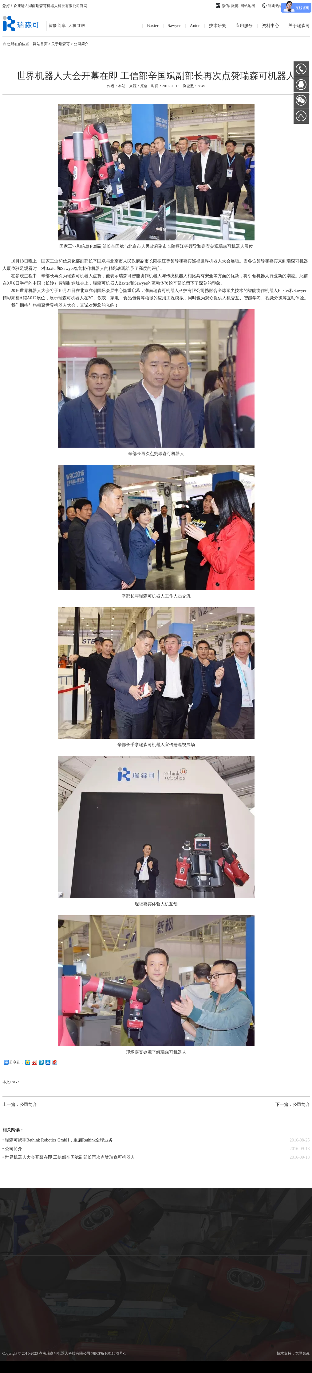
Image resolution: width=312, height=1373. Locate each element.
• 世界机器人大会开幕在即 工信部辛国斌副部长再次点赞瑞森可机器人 (68, 1157)
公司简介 (81, 44)
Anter (195, 25)
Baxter (152, 25)
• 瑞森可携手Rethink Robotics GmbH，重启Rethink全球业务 (57, 1140)
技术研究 (217, 25)
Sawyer (174, 25)
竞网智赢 (302, 1353)
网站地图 (247, 6)
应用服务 (244, 25)
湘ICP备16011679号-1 (108, 1353)
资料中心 (270, 25)
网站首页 (40, 44)
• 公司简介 (12, 1148)
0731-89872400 (301, 69)
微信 (222, 6)
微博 (235, 6)
